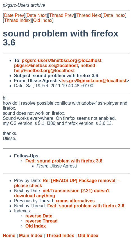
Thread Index (17, 20)
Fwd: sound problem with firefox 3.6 (63, 161)
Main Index (30, 235)
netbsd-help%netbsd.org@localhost (55, 68)
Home (9, 235)
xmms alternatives (75, 200)
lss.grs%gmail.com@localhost (94, 80)
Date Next (36, 15)
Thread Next (88, 15)
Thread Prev (61, 15)
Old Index (42, 20)
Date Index (114, 15)
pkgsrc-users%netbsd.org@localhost (61, 60)
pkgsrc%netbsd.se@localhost (46, 65)
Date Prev (14, 15)
